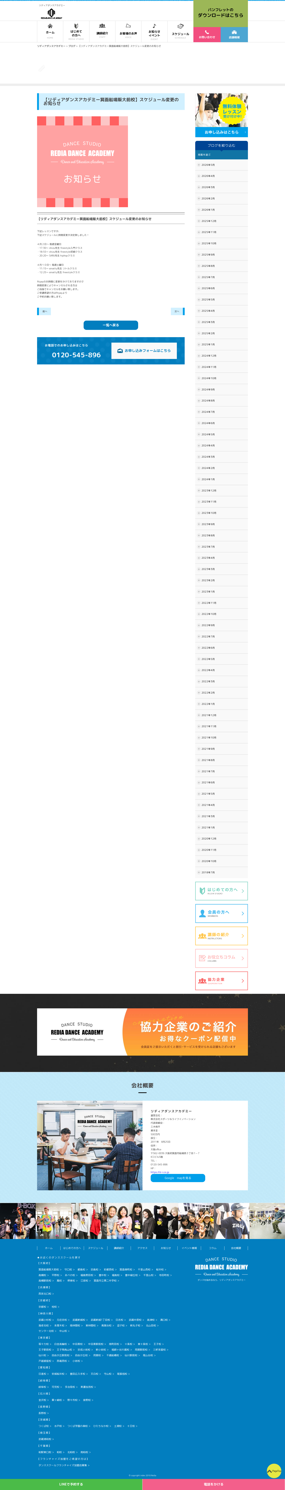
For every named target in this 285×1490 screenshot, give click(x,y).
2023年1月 (208, 591)
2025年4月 (208, 310)
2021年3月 (208, 816)
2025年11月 (209, 232)
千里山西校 (144, 1269)
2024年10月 (209, 378)
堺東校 (71, 1280)
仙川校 (42, 1355)
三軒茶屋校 (159, 1349)
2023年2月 (208, 580)
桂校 (54, 1306)
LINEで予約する (71, 1484)
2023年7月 (208, 546)
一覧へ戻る (111, 325)
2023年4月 (208, 557)
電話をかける (214, 1484)
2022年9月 (208, 625)
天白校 (94, 1373)
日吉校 (119, 1320)
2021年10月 (209, 737)
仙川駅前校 (131, 1355)
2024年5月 (208, 434)
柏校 (59, 1452)
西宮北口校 (45, 1293)
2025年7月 (208, 277)
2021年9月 (208, 748)
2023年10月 (209, 513)
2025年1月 (208, 344)
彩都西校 (109, 1269)
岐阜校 (42, 1387)
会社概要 (236, 1248)
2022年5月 (208, 659)
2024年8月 (208, 400)
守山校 (107, 1373)
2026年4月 (208, 176)
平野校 (55, 1275)
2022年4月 (208, 670)
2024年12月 (209, 355)
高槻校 (42, 1275)
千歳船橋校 (112, 1355)
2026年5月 (208, 164)
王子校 (157, 1344)
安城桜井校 (58, 1373)
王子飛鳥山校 (64, 1349)
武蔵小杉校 (45, 1320)
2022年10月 (209, 614)
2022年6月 (208, 647)
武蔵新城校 (79, 1320)
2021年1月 (208, 827)
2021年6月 (208, 782)
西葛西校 (62, 1361)
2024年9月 (208, 389)
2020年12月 (209, 838)
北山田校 (151, 1325)
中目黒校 (78, 1344)
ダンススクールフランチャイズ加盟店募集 (63, 1465)
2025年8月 (208, 266)
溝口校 (164, 1320)
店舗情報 (234, 34)
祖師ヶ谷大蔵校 (120, 1349)
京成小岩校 (84, 1349)
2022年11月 (209, 603)
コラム (212, 1248)
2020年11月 (209, 850)
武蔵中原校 (135, 1320)
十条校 (128, 1344)
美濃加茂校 (87, 1387)
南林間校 (75, 1325)
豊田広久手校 (77, 1373)
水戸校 (58, 1426)
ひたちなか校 (101, 1426)
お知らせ (166, 1248)
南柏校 (84, 1452)
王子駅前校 (45, 1349)
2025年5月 (208, 299)
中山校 (63, 1331)
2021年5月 (208, 793)
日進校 (42, 1373)
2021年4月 (208, 805)
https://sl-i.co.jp (160, 1172)
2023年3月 (208, 569)
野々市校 (72, 1400)
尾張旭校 (122, 1373)
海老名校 (44, 1325)
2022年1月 (208, 704)
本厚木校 (59, 1325)
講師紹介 (119, 1248)
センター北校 (46, 1331)
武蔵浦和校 (45, 1439)
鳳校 (59, 1280)
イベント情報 (189, 1248)
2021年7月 (208, 771)
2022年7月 (208, 636)
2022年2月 (208, 692)
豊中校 (102, 1275)
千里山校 (148, 1275)
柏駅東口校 (45, 1452)
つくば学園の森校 (77, 1426)
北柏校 (71, 1452)
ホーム (49, 1248)
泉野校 (87, 1400)
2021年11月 (209, 726)
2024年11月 (209, 367)
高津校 (151, 1320)
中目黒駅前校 (95, 1344)
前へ (45, 311)
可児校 (55, 1387)
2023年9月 (208, 524)
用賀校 (97, 1355)
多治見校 (70, 1387)
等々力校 (44, 1344)
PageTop (276, 1471)
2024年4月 (208, 445)
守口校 (68, 1269)
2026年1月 (208, 209)
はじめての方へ (72, 1248)
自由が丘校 (81, 1355)
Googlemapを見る (178, 1178)
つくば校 (44, 1426)
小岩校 (76, 1361)
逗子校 (121, 1325)
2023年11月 (209, 501)
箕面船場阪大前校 (49, 1269)
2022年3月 (208, 681)
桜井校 (160, 1269)
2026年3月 (208, 187)
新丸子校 (135, 1325)
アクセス (142, 1248)
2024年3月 (208, 456)
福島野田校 (87, 1275)
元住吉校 (62, 1320)
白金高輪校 (60, 1344)
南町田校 (114, 1344)
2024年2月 (208, 468)
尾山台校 (148, 1355)
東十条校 (143, 1344)
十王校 (131, 1426)
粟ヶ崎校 (57, 1400)
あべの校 (70, 1275)
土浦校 (118, 1426)
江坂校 (84, 1280)
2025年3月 (208, 322)
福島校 (116, 1275)
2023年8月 (208, 535)
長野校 (42, 1413)
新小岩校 (101, 1349)
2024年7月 (208, 411)
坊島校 (94, 1269)
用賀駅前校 (141, 1349)
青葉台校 (106, 1325)
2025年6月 (208, 288)
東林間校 (91, 1325)
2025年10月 (209, 243)
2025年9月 (208, 254)
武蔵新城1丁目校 (100, 1320)
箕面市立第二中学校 (105, 1280)
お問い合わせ (207, 34)
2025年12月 (209, 221)
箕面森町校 (126, 1269)
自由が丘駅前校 (60, 1355)
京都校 (42, 1306)
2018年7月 (208, 872)
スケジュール (95, 1248)
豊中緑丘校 (131, 1275)
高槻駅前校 (45, 1280)
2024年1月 (208, 479)
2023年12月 (209, 490)
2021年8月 (208, 760)
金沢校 (42, 1400)
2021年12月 (209, 715)
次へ (176, 311)
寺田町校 (164, 1275)
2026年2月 (208, 198)
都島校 (81, 1269)
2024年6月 (208, 423)
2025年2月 (208, 333)
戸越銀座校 (45, 1361)
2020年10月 (209, 861)
